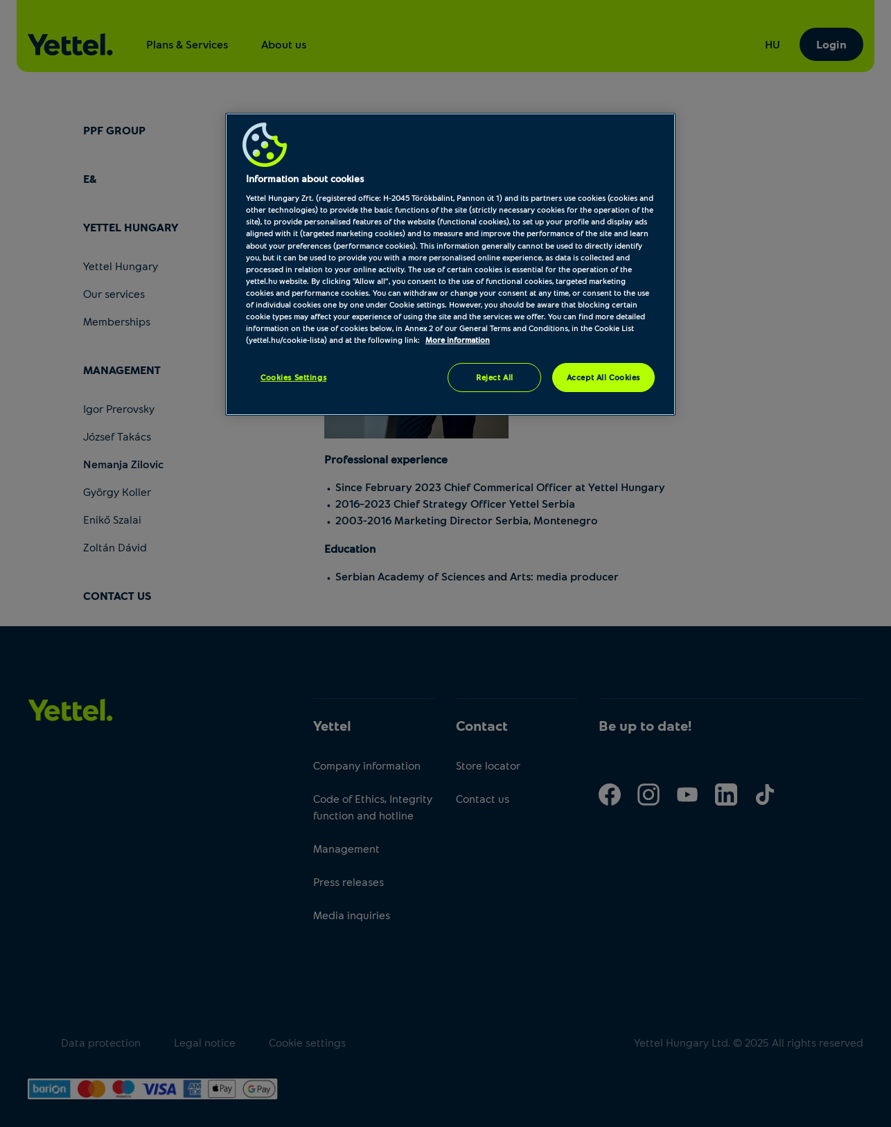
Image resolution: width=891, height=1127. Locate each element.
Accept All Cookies (603, 377)
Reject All (494, 377)
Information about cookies (305, 178)
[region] (450, 264)
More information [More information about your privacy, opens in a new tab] (457, 339)
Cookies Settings (293, 377)
